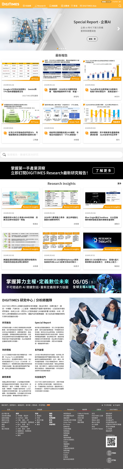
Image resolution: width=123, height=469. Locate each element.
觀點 (50, 416)
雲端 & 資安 (96, 420)
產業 (17, 413)
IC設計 (65, 455)
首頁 (8, 409)
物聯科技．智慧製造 (24, 431)
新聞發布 (13, 405)
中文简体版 (107, 405)
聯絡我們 (109, 431)
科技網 (27, 5)
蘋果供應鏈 (5, 418)
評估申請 (115, 1)
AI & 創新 (95, 424)
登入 (120, 1)
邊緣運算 (66, 418)
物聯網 (65, 435)
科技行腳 (81, 418)
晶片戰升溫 (5, 413)
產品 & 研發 (96, 422)
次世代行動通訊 (68, 440)
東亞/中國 (40, 420)
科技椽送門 (5, 422)
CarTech (66, 453)
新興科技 (66, 426)
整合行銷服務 (110, 426)
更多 (92, 39)
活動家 (65, 5)
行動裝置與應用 (68, 448)
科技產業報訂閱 (111, 422)
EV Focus (66, 424)
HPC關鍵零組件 (68, 416)
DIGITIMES (114, 409)
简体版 (108, 2)
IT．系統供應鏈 (23, 426)
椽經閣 (53, 5)
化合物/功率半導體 (69, 420)
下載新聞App (110, 435)
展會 (3, 424)
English (117, 405)
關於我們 (5, 405)
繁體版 (104, 2)
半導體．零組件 (23, 416)
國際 (38, 422)
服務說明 (21, 405)
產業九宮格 (5, 420)
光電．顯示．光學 (24, 429)
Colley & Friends (83, 413)
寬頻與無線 (67, 437)
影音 (74, 5)
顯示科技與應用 (68, 459)
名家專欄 (81, 416)
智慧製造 (66, 431)
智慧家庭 (66, 433)
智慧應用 (95, 418)
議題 (50, 413)
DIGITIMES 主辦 (97, 416)
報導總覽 (52, 418)
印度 (38, 418)
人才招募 (109, 429)
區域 (36, 413)
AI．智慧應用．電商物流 (25, 422)
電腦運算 (66, 444)
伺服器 (65, 446)
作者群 (80, 420)
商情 (50, 422)
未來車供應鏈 (6, 416)
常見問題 (42, 405)
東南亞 (39, 416)
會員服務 (109, 418)
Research (40, 5)
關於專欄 (81, 422)
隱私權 (34, 405)
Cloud (65, 442)
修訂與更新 (5, 429)
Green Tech (67, 422)
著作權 (28, 405)
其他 (93, 426)
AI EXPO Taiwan (97, 429)
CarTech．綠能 (23, 418)
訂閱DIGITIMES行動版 (113, 424)
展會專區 (52, 424)
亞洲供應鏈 (67, 429)
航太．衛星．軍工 (24, 424)
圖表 (19, 435)
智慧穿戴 (66, 450)
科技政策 (21, 433)
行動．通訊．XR (23, 420)
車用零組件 (67, 413)
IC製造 (65, 457)
